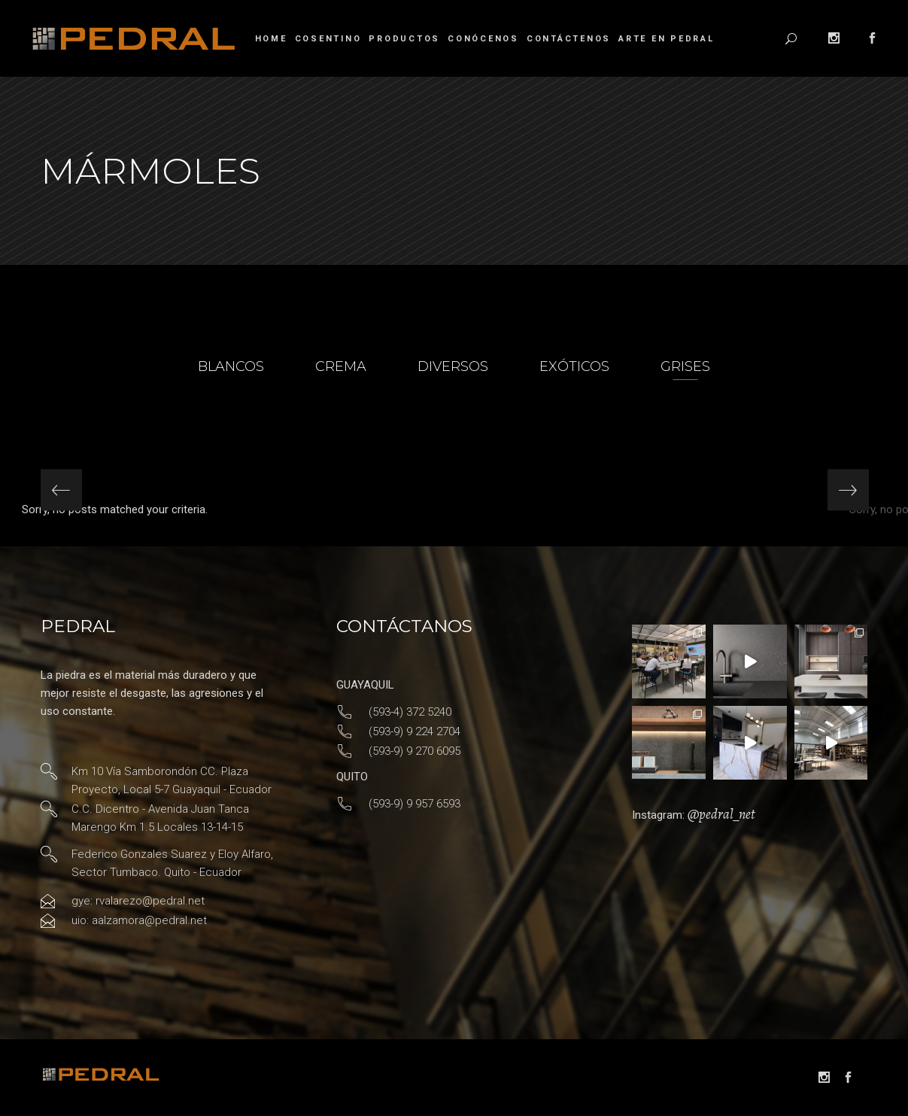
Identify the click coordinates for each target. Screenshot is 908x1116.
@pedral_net (721, 814)
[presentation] (61, 490)
